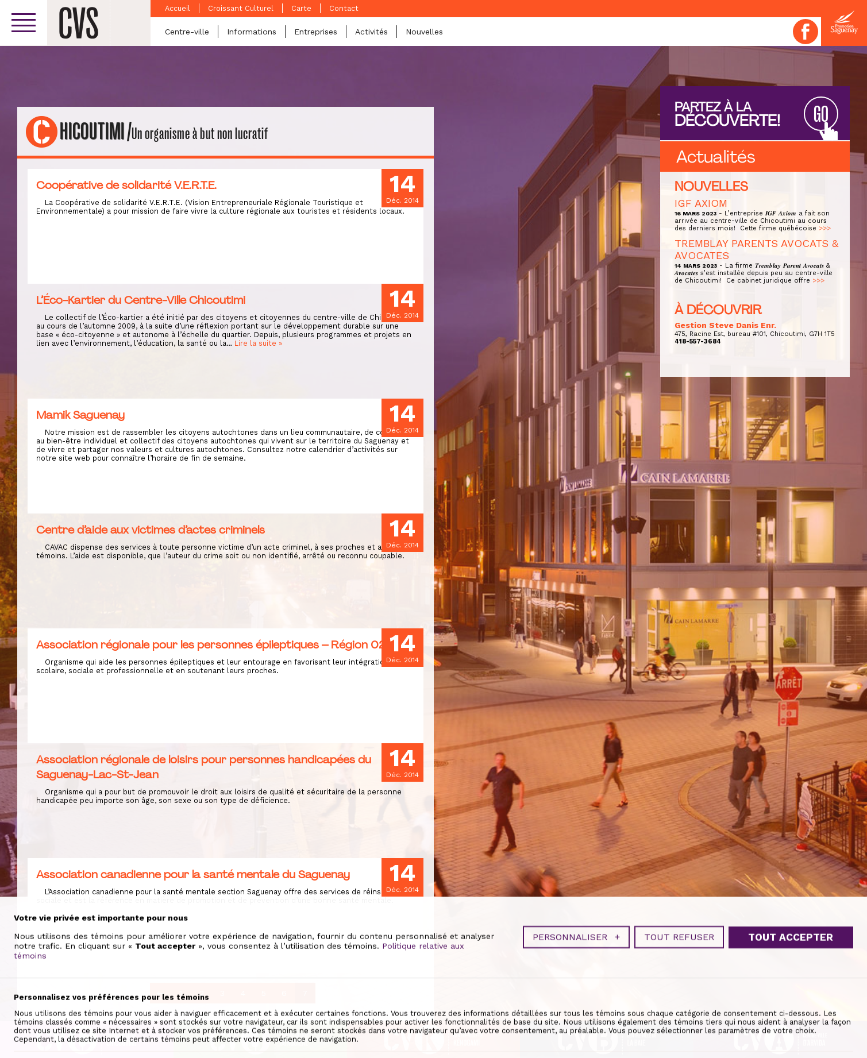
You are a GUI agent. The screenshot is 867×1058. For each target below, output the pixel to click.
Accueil (177, 8)
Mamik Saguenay (80, 414)
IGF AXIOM (701, 203)
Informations (251, 31)
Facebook (805, 31)
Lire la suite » (258, 343)
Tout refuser (679, 1002)
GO (821, 115)
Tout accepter (790, 1002)
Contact (344, 8)
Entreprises (315, 31)
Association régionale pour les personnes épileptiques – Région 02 (210, 644)
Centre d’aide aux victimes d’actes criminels (150, 529)
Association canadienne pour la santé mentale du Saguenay (193, 874)
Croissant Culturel (240, 8)
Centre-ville (187, 31)
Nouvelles (424, 31)
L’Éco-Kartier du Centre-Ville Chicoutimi (140, 299)
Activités (371, 31)
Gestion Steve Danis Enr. (725, 325)
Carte (301, 8)
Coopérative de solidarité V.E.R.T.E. (126, 184)
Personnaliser (576, 1002)
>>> (825, 228)
